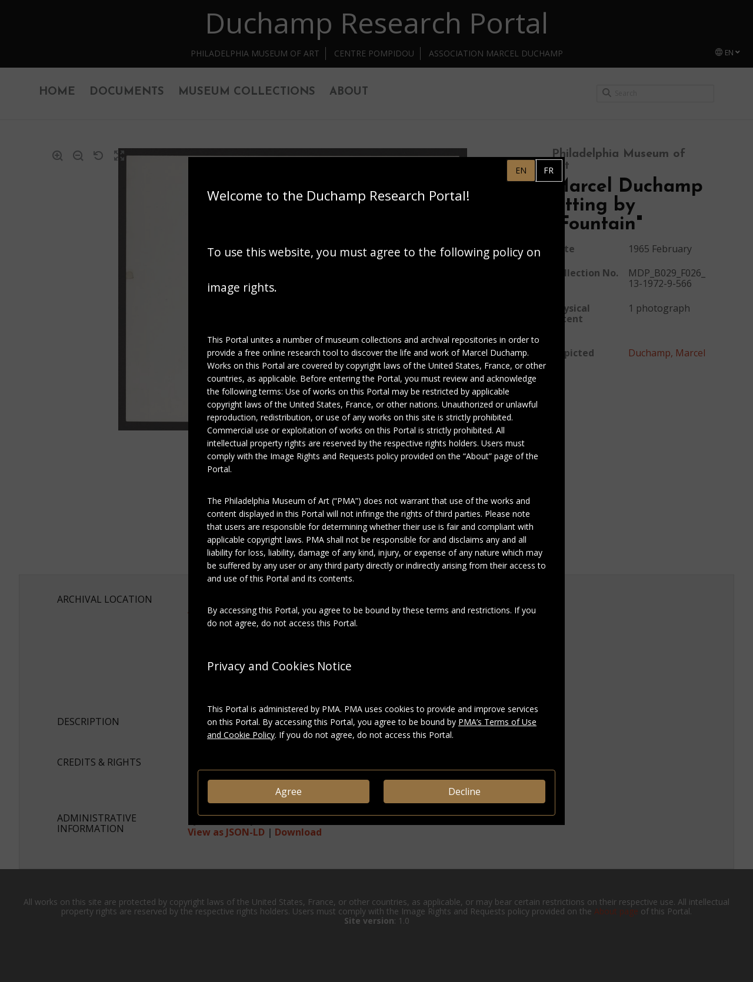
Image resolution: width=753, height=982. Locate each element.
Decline (464, 791)
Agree (288, 791)
